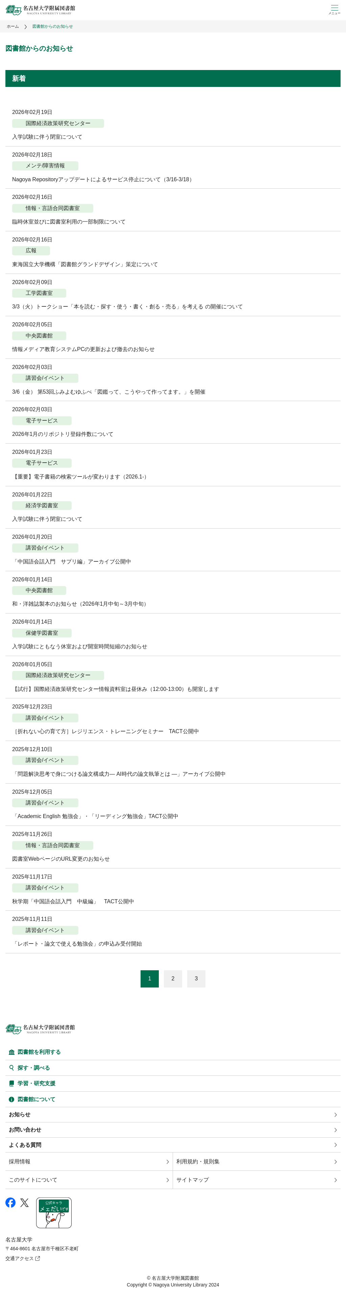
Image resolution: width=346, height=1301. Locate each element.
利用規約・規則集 (198, 1161)
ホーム (13, 26)
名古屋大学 (18, 1239)
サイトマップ (192, 1180)
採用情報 (19, 1161)
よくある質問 (25, 1145)
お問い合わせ (25, 1130)
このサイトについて (33, 1180)
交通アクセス (19, 1258)
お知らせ (19, 1114)
